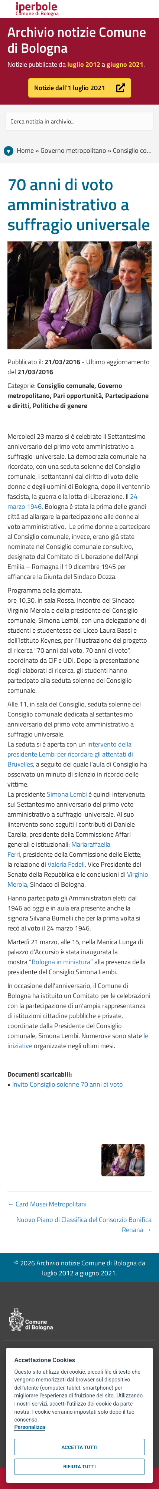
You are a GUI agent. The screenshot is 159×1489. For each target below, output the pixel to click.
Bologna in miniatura (61, 962)
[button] (79, 88)
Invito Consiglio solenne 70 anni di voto (67, 1084)
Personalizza (29, 1427)
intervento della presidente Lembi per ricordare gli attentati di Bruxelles (70, 754)
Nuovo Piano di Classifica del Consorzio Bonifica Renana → (84, 1225)
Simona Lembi (67, 794)
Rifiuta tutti (79, 1466)
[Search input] (79, 121)
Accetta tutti (79, 1447)
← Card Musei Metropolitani (47, 1204)
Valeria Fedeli (66, 864)
